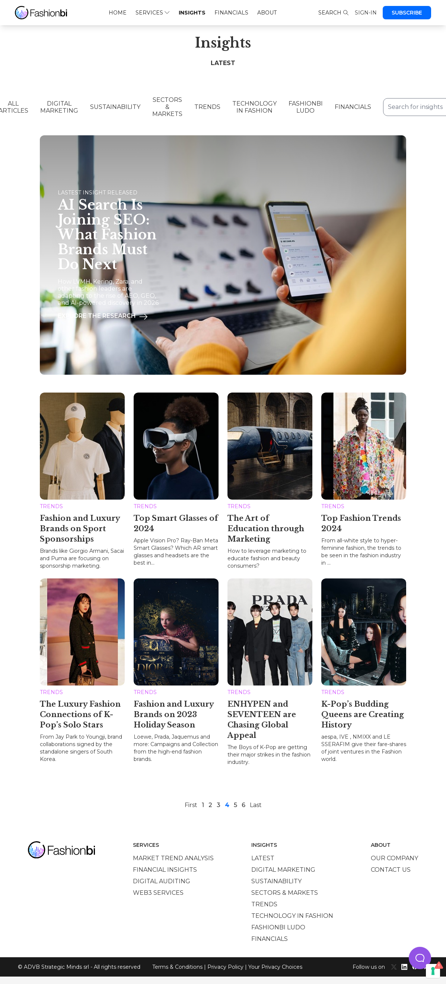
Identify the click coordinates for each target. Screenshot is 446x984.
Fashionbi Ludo (306, 107)
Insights (192, 12)
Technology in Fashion (254, 107)
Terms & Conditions (177, 967)
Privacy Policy (225, 967)
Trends (207, 106)
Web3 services (158, 892)
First (191, 805)
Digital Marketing (59, 107)
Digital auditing (161, 881)
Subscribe (407, 12)
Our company (394, 858)
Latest (262, 858)
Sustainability (115, 106)
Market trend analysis (173, 858)
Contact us (391, 869)
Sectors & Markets (167, 106)
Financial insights (165, 869)
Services (152, 12)
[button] (420, 958)
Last (256, 805)
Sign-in (366, 12)
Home (118, 12)
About (267, 12)
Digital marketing (283, 869)
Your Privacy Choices (275, 967)
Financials (231, 12)
